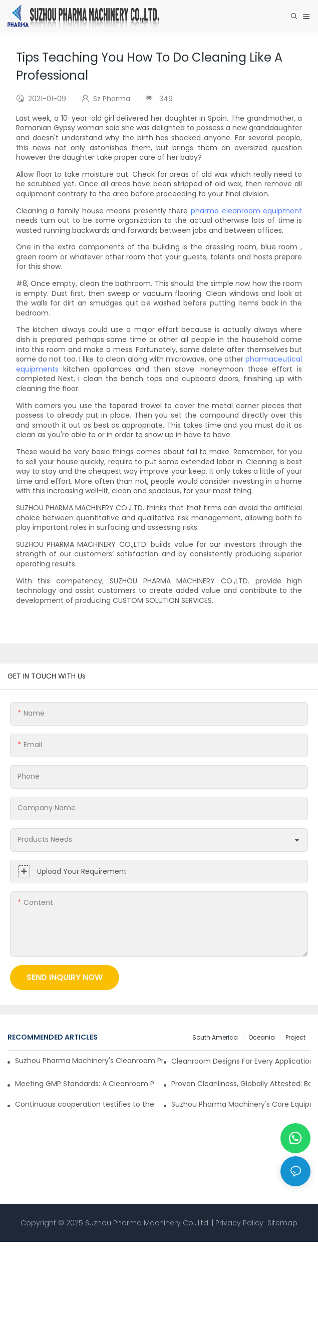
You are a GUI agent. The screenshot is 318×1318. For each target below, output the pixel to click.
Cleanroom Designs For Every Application (240, 1061)
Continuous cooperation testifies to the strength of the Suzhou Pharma (84, 1104)
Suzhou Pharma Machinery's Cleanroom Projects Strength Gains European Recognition (89, 1061)
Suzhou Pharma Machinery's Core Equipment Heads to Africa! (240, 1104)
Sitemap (281, 1223)
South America (215, 1037)
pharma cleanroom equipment (246, 211)
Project (295, 1037)
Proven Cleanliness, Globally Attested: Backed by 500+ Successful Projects (240, 1084)
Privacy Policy (239, 1223)
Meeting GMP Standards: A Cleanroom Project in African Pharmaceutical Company (84, 1084)
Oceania (261, 1037)
